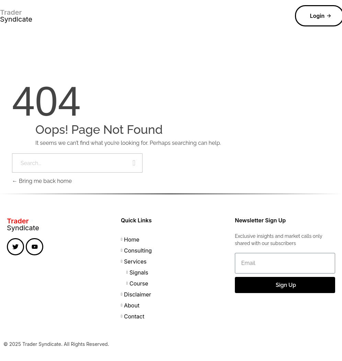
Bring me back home (42, 181)
